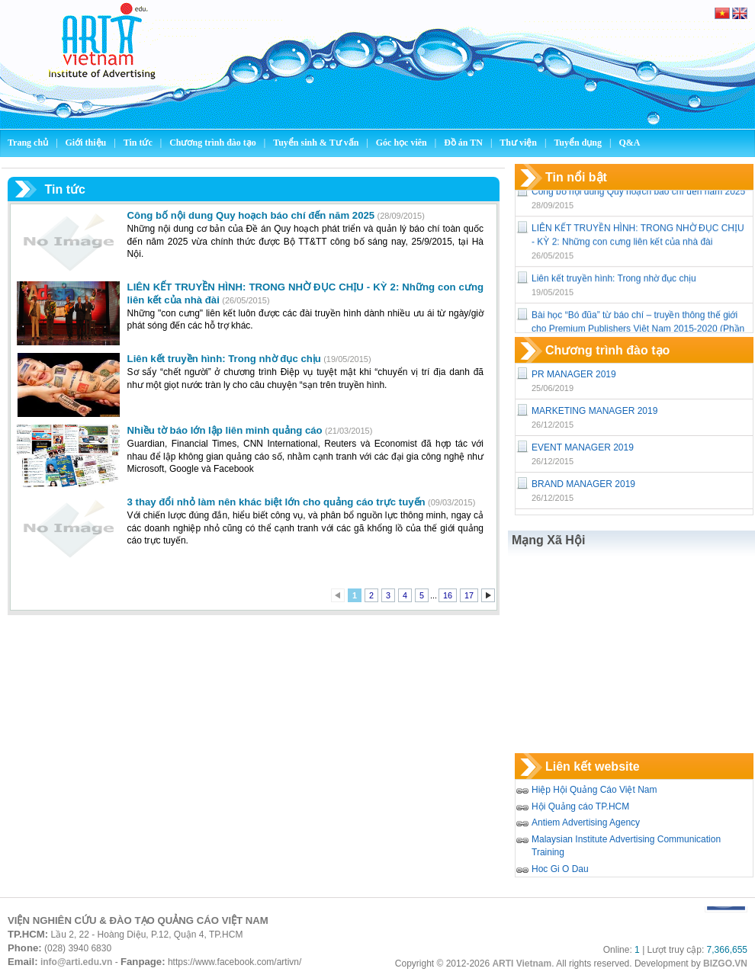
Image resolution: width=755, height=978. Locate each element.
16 (447, 595)
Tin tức (139, 142)
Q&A (629, 142)
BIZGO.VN (725, 963)
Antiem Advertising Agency (586, 822)
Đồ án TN (464, 142)
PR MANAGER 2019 (574, 374)
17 (469, 595)
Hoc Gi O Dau (560, 869)
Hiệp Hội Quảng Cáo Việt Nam (594, 789)
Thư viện (519, 142)
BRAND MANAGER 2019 (583, 484)
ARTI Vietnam (521, 963)
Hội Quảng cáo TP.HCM (580, 806)
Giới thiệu (87, 142)
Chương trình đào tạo (214, 142)
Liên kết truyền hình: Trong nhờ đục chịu (614, 281)
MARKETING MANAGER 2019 (594, 411)
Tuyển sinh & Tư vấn (315, 142)
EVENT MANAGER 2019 (583, 447)
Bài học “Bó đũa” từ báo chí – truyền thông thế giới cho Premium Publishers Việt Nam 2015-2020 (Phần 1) (638, 332)
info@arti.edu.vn (76, 962)
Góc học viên (402, 142)
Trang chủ (28, 142)
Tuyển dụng (578, 142)
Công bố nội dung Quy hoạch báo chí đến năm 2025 (638, 194)
